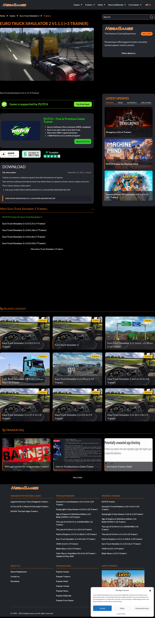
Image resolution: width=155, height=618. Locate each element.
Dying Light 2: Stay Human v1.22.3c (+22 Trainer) (77, 509)
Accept (102, 608)
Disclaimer (15, 581)
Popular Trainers (63, 576)
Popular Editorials (63, 595)
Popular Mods (62, 581)
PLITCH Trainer (108, 501)
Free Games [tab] (146, 103)
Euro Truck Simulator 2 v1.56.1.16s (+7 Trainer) (24, 230)
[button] (150, 590)
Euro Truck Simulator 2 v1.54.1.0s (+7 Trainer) (23, 236)
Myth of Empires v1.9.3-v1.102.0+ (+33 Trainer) (76, 534)
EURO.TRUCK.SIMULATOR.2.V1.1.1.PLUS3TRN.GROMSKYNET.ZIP (30, 198)
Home (2, 16)
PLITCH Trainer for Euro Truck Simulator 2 (22, 217)
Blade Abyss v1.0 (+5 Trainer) (68, 548)
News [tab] (120, 103)
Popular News (62, 591)
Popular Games (62, 571)
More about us (128, 53)
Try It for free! (83, 104)
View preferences (142, 608)
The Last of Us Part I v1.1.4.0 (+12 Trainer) (74, 529)
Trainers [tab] (109, 103)
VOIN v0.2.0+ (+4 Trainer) (67, 544)
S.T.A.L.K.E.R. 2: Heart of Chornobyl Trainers (29, 506)
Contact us (15, 576)
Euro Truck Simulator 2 (29, 16)
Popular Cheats (62, 586)
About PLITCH (83, 141)
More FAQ (77, 477)
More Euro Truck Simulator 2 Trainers (47, 249)
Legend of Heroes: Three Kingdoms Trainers (29, 501)
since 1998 (146, 33)
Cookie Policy (121, 614)
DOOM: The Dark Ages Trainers (24, 511)
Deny (122, 608)
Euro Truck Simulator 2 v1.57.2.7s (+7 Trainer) (23, 223)
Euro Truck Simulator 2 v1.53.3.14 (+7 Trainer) (23, 243)
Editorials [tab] (132, 103)
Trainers (47, 16)
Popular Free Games (65, 600)
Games (12, 16)
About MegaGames (19, 571)
